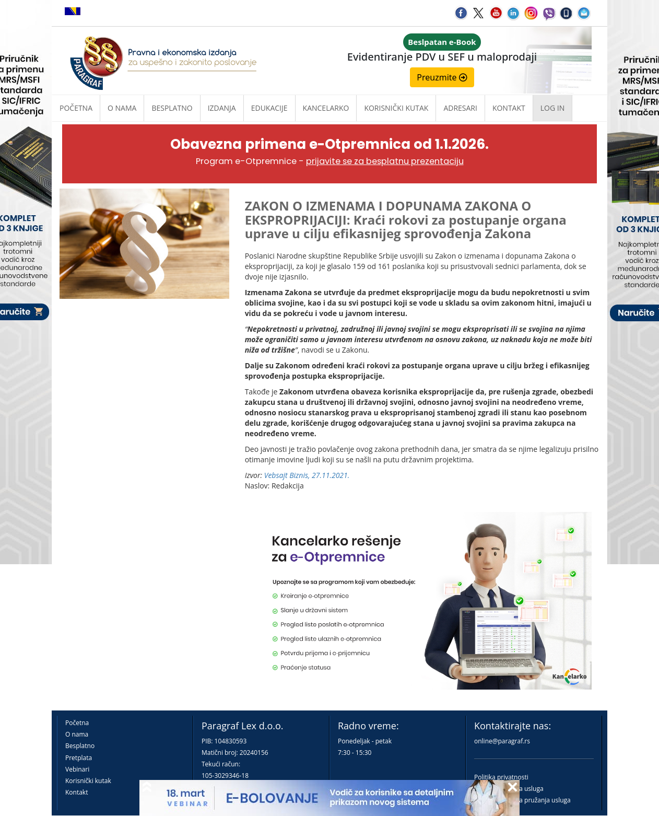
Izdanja (222, 108)
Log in (552, 108)
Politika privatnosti (501, 777)
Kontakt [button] (508, 108)
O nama (122, 108)
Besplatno (171, 108)
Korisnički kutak (88, 780)
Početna (76, 108)
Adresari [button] (460, 108)
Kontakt (76, 792)
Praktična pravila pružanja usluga (522, 800)
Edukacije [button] (269, 108)
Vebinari (77, 769)
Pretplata (78, 757)
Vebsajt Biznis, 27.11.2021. (307, 475)
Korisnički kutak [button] (396, 108)
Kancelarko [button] (326, 108)
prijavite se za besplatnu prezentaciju (385, 161)
